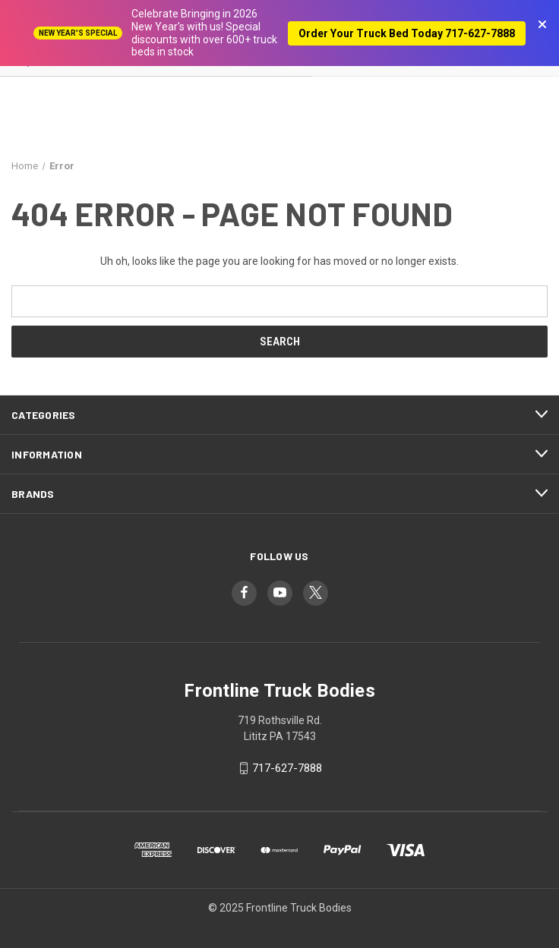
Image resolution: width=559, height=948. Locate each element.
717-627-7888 (287, 768)
